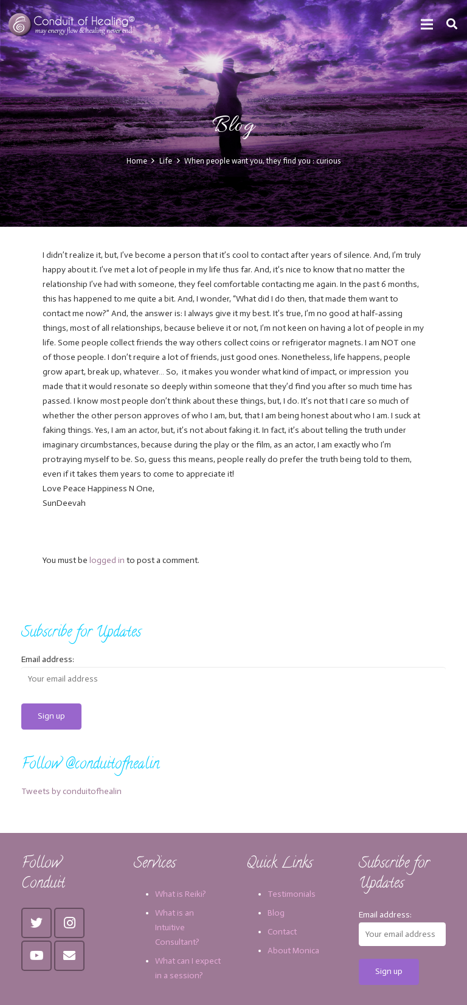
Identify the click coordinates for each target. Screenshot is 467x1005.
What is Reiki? (180, 894)
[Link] (73, 24)
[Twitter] (36, 923)
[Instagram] (69, 923)
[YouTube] (36, 956)
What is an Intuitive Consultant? (177, 927)
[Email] (69, 956)
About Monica (293, 950)
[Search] (452, 24)
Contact (282, 932)
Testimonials (292, 894)
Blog (276, 913)
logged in (107, 560)
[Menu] (427, 24)
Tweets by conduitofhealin (71, 791)
